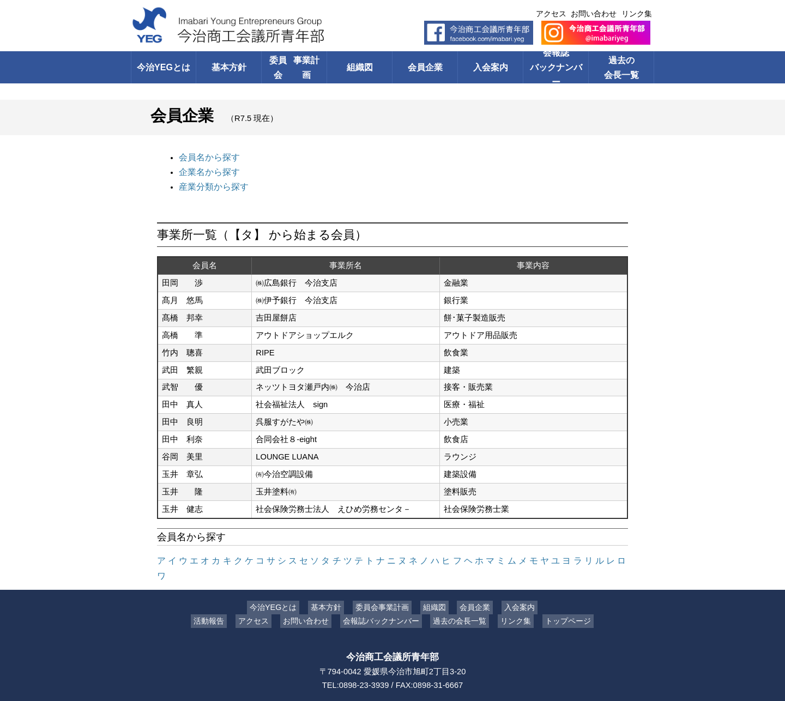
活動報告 (217, 601)
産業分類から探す (211, 183)
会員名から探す (207, 156)
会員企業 (425, 67)
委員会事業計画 (384, 587)
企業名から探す (207, 170)
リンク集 (636, 13)
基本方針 (229, 67)
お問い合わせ (594, 13)
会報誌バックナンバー (555, 67)
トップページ (559, 601)
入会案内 (490, 67)
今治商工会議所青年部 (392, 637)
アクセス (551, 13)
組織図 (359, 67)
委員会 (294, 67)
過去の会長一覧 (621, 67)
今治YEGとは (163, 67)
